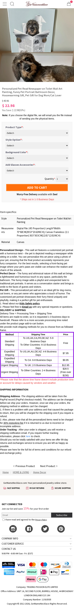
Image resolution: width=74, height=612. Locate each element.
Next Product (48, 466)
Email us (27, 306)
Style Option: (14, 139)
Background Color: (17, 152)
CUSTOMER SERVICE (13, 543)
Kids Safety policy (29, 303)
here (14, 449)
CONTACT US (9, 548)
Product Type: (14, 127)
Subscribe (61, 515)
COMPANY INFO (10, 538)
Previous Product (24, 466)
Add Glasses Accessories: (20, 164)
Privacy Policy (41, 519)
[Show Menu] (5, 3)
